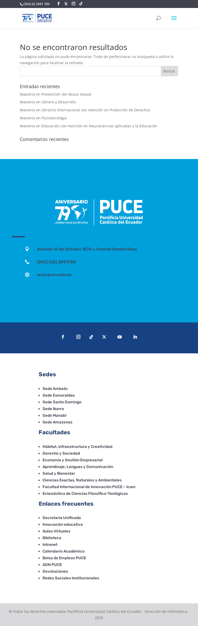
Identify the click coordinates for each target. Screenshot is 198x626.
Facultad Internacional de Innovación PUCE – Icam (89, 487)
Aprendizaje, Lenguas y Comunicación (78, 466)
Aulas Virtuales (56, 531)
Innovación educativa (63, 524)
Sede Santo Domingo (62, 402)
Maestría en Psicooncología (43, 117)
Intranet (50, 544)
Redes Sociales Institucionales (71, 578)
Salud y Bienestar (59, 473)
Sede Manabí (54, 415)
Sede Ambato (55, 388)
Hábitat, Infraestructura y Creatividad (77, 446)
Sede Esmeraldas (59, 395)
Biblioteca (52, 538)
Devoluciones (55, 571)
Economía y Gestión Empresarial (73, 460)
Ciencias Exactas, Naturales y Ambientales (82, 480)
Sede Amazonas (57, 422)
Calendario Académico (64, 551)
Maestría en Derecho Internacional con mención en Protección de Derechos (85, 109)
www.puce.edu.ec (54, 274)
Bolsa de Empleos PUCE (64, 558)
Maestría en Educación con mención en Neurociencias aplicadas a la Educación (88, 125)
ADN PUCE (52, 564)
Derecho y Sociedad (61, 453)
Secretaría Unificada (62, 517)
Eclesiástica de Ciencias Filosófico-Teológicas (85, 493)
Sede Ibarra (53, 408)
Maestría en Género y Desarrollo (48, 101)
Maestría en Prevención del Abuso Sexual (55, 94)
